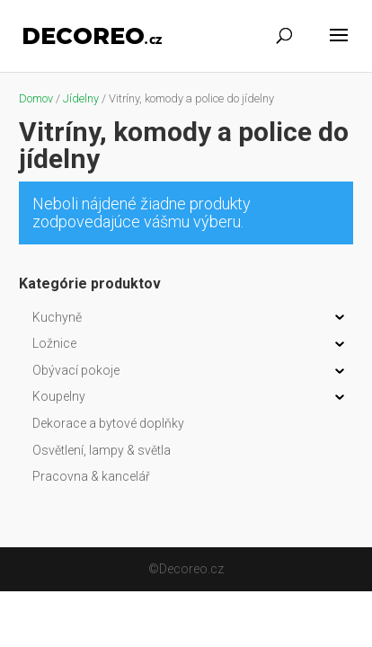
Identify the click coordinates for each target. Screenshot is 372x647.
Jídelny (81, 98)
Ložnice (54, 343)
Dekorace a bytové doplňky (108, 423)
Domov (36, 98)
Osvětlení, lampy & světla (101, 450)
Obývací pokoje (76, 370)
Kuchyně (57, 317)
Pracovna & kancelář (91, 476)
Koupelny (58, 396)
